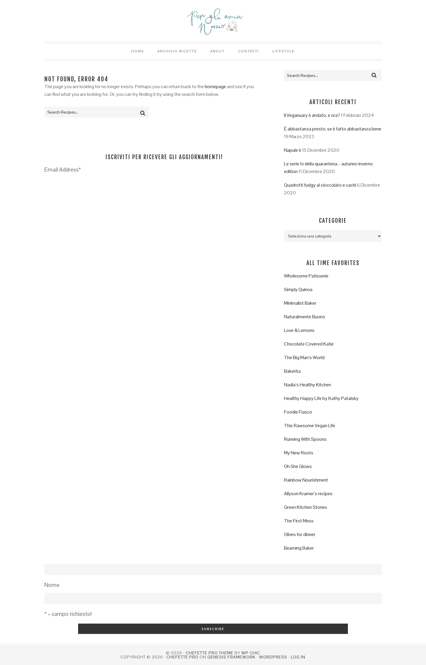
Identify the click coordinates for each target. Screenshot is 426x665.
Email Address (62, 169)
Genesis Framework (231, 657)
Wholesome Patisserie (306, 276)
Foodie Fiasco (298, 412)
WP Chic (250, 653)
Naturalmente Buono (304, 317)
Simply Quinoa (298, 289)
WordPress (273, 657)
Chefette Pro (183, 657)
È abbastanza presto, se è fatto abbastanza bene (332, 129)
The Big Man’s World (304, 357)
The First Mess (299, 521)
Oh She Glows (298, 466)
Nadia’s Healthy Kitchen (307, 385)
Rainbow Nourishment (306, 480)
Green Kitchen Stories (305, 507)
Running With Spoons (305, 439)
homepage (215, 86)
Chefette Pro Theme (209, 653)
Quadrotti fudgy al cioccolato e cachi (320, 185)
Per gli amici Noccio (213, 20)
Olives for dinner (299, 534)
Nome (51, 585)
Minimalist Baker (300, 303)
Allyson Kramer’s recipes (308, 493)
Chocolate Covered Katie (309, 344)
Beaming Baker (299, 548)
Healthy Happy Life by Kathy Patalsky (321, 398)
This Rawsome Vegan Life (309, 425)
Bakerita (292, 371)
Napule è (292, 150)
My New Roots (298, 453)
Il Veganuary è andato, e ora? (312, 115)
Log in (298, 657)
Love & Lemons (299, 330)
